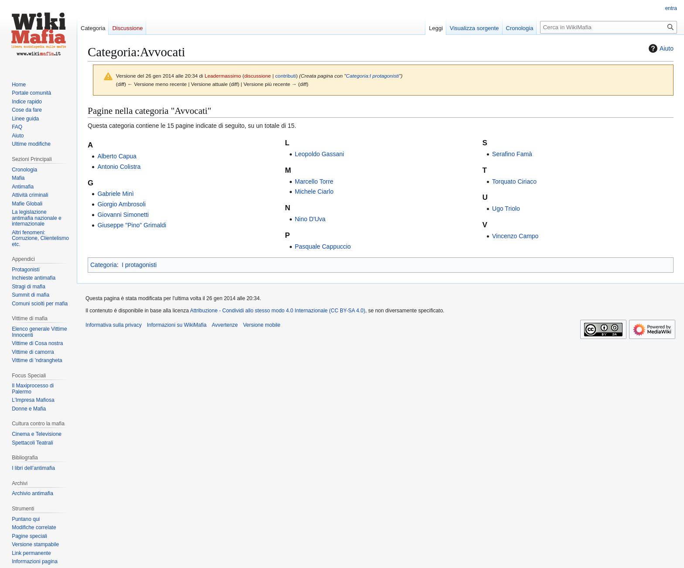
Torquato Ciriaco (514, 181)
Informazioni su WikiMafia (177, 325)
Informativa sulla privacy (114, 325)
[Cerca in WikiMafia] (608, 27)
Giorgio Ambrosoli (121, 204)
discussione (257, 76)
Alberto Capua (117, 156)
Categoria (103, 264)
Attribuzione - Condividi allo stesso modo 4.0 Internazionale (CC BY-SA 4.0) (278, 311)
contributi (285, 76)
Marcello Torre (314, 181)
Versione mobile (261, 325)
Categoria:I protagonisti (372, 76)
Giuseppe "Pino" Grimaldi (131, 225)
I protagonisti (139, 264)
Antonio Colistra (118, 166)
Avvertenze (225, 325)
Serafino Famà (512, 154)
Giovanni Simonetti (123, 214)
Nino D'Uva (310, 219)
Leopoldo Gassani (319, 154)
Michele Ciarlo (314, 191)
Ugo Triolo (506, 208)
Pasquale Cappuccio (323, 246)
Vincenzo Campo (515, 236)
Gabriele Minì (115, 193)
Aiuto (660, 48)
